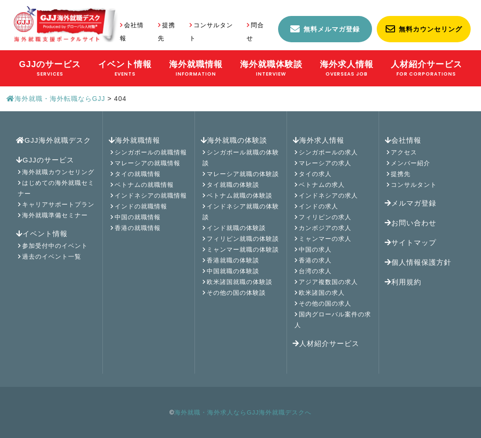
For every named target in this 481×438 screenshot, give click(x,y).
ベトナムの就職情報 (144, 184)
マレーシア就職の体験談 (243, 173)
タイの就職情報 (138, 173)
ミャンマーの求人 (325, 238)
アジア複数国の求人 (328, 281)
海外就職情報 (134, 140)
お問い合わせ (410, 223)
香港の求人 (315, 260)
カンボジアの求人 (325, 227)
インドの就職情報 (141, 206)
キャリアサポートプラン (58, 204)
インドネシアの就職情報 (151, 195)
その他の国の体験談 (236, 292)
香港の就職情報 (138, 227)
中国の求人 (315, 249)
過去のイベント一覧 (51, 256)
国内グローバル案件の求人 (333, 320)
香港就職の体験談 (233, 260)
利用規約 (403, 282)
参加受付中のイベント (55, 245)
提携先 (401, 173)
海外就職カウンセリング (58, 172)
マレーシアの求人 (325, 163)
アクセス (404, 152)
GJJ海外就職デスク (53, 140)
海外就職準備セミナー (55, 215)
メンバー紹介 (410, 163)
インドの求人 (318, 206)
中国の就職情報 (138, 217)
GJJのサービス (45, 160)
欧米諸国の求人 (322, 292)
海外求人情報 (318, 140)
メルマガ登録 (410, 203)
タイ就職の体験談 (233, 184)
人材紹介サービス (326, 343)
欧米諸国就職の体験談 (239, 281)
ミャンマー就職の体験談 (243, 249)
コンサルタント (414, 184)
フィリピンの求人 (325, 217)
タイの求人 (315, 173)
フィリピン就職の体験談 (243, 238)
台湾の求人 (315, 271)
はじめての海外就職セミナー (56, 188)
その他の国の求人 (325, 303)
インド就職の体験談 (236, 227)
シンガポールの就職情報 (151, 152)
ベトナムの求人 (322, 184)
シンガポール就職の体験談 (240, 158)
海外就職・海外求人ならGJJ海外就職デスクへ (242, 412)
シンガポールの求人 (328, 152)
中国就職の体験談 (233, 271)
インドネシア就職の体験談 (240, 212)
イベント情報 (42, 234)
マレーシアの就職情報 (147, 163)
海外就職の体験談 (234, 140)
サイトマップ (410, 242)
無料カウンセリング (430, 29)
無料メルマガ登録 (331, 29)
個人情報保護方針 (418, 262)
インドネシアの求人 (328, 195)
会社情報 (403, 140)
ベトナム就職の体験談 (239, 195)
